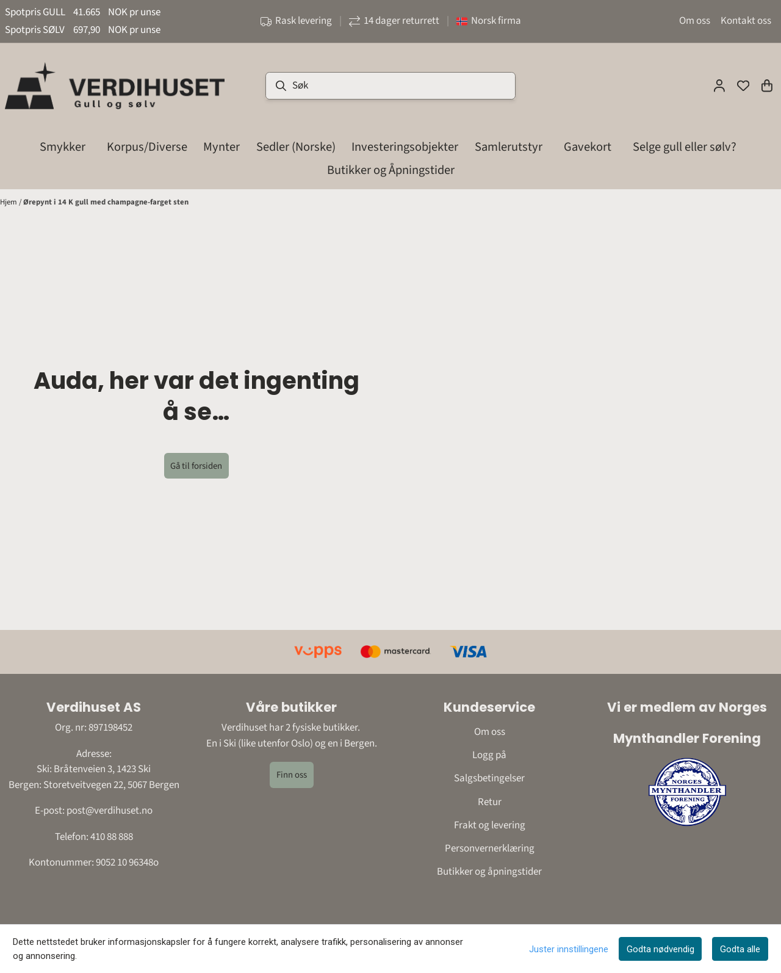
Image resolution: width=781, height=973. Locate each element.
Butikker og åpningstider (489, 871)
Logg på (489, 755)
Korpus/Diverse (147, 147)
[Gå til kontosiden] (719, 85)
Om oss (694, 20)
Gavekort (587, 147)
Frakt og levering (489, 825)
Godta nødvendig (660, 949)
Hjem (9, 202)
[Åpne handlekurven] (767, 85)
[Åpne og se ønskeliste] (743, 85)
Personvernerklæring (489, 848)
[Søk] (390, 85)
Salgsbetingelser (489, 778)
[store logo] (115, 85)
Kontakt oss (746, 20)
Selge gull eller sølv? (684, 147)
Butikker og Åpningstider (391, 170)
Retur (490, 802)
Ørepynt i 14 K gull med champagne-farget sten (106, 202)
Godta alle (740, 949)
